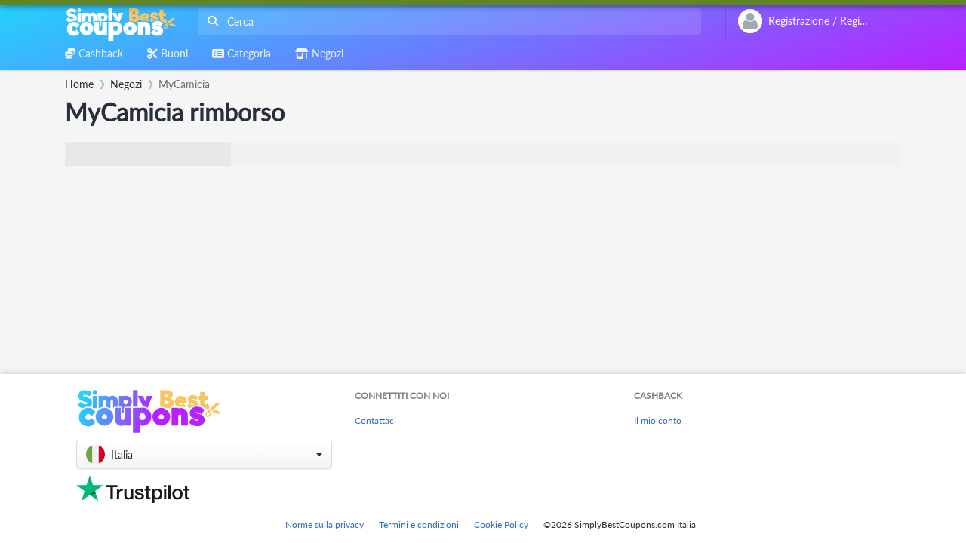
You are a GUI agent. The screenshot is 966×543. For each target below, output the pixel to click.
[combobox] (446, 21)
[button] (204, 454)
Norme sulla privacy (324, 524)
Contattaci (375, 420)
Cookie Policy (501, 524)
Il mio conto (657, 420)
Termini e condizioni (419, 524)
